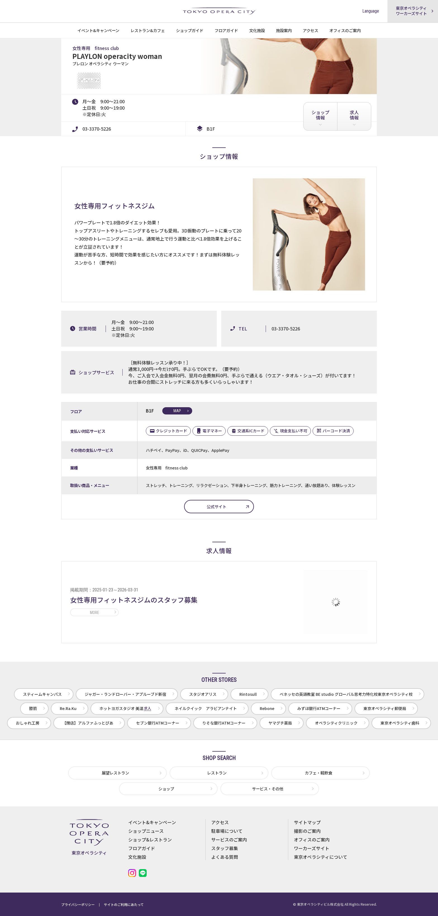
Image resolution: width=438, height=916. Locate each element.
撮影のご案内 (307, 831)
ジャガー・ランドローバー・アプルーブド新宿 (125, 694)
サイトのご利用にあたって (124, 904)
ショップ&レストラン (150, 839)
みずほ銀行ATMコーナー (319, 708)
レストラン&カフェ (147, 30)
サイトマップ (307, 822)
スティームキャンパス (42, 694)
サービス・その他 (267, 789)
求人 (354, 115)
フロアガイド (226, 30)
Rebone (267, 708)
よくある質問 (224, 856)
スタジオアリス (202, 694)
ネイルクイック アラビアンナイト (206, 708)
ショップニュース (146, 831)
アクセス (310, 30)
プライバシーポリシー (78, 904)
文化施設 (257, 30)
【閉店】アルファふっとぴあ (87, 723)
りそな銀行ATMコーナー (224, 723)
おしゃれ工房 (27, 723)
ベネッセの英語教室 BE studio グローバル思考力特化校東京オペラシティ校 (346, 694)
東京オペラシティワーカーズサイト (411, 10)
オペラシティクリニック (336, 723)
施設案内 (284, 30)
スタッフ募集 (224, 848)
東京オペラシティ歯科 (399, 723)
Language (370, 11)
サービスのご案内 (229, 839)
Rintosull (248, 694)
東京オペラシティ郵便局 (384, 708)
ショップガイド (189, 30)
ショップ (320, 115)
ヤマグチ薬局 (280, 723)
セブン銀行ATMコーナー (157, 723)
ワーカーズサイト (311, 848)
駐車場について (226, 831)
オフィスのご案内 (345, 30)
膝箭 (33, 708)
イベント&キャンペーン (98, 30)
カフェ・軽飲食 (318, 773)
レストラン (217, 773)
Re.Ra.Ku (68, 708)
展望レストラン (115, 773)
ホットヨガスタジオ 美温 (125, 708)
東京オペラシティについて (320, 856)
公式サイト (216, 506)
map (177, 411)
